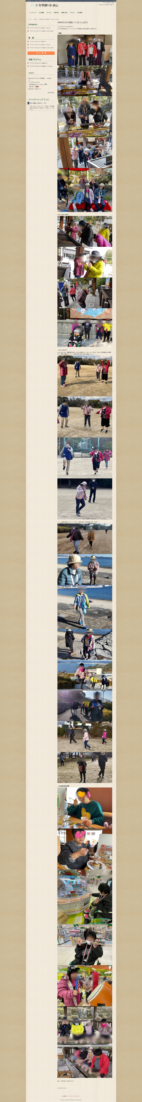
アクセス (72, 12)
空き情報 (79, 12)
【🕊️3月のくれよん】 (34, 82)
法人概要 (41, 12)
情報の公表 (64, 12)
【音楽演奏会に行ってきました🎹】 (38, 84)
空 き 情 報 (41, 53)
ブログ (35, 19)
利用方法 (56, 12)
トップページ (32, 12)
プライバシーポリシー (74, 1096)
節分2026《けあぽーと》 (35, 89)
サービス (49, 12)
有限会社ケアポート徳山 (44, 5)
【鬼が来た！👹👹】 (34, 86)
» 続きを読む (50, 92)
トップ (29, 19)
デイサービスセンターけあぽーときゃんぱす (41, 31)
